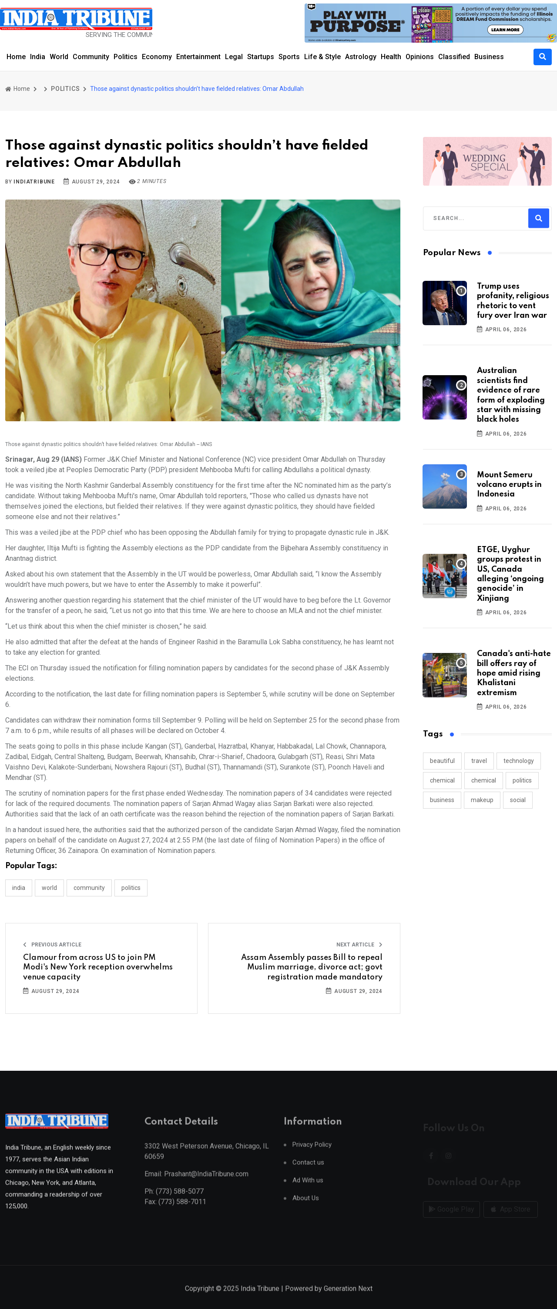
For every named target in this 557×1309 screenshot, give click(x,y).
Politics (126, 57)
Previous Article (52, 945)
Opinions (420, 57)
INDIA (18, 887)
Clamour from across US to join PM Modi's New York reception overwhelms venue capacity (98, 967)
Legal (234, 57)
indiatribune (34, 182)
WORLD (49, 887)
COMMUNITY (89, 887)
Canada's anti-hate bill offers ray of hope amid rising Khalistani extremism (514, 673)
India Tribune (260, 1299)
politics (522, 780)
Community (91, 57)
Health (391, 57)
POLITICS (65, 88)
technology (518, 760)
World (59, 57)
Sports (289, 57)
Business (489, 57)
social (518, 799)
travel (479, 760)
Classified (454, 57)
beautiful (442, 760)
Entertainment (198, 57)
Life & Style (322, 57)
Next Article (359, 945)
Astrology (360, 57)
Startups (260, 57)
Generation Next (348, 1299)
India (37, 57)
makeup (482, 799)
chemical (442, 780)
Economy (157, 57)
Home (16, 57)
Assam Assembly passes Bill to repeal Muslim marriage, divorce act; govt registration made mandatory (312, 967)
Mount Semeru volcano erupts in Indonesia (509, 485)
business (442, 799)
